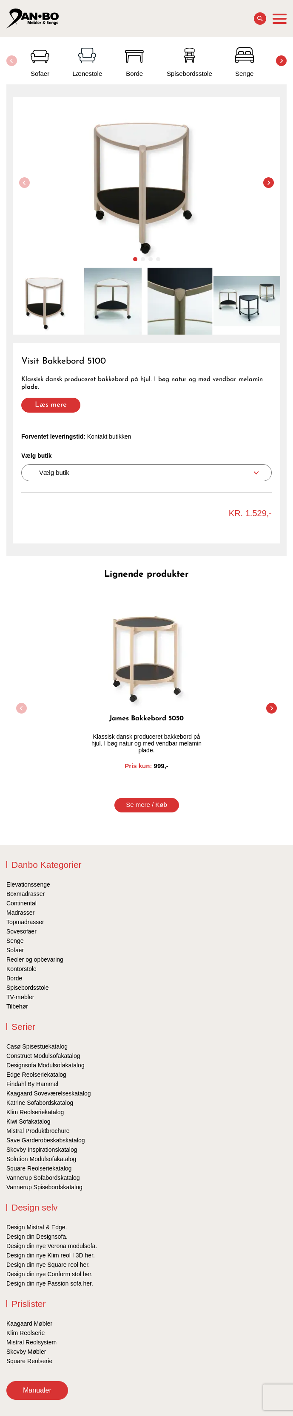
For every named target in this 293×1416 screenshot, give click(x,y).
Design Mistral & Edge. (36, 1227)
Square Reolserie (29, 1361)
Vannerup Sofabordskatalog (43, 1177)
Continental (21, 903)
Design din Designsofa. (37, 1236)
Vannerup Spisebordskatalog (44, 1187)
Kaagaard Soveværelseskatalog (48, 1093)
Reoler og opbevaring (34, 959)
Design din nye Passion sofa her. (49, 1283)
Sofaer (15, 950)
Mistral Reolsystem (31, 1342)
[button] (281, 60)
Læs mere (51, 404)
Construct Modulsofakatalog (43, 1055)
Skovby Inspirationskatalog (41, 1149)
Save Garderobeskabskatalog (45, 1140)
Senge (14, 940)
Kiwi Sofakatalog (28, 1121)
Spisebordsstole (27, 987)
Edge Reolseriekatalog (36, 1074)
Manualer (37, 1390)
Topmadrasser (25, 922)
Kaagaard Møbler (29, 1323)
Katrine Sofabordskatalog (39, 1102)
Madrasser (20, 912)
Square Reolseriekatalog (38, 1168)
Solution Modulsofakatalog (41, 1159)
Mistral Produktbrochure (38, 1130)
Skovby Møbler (26, 1351)
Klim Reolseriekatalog (35, 1112)
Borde (14, 978)
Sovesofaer (21, 931)
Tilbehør (17, 1006)
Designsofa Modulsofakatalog (45, 1065)
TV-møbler (20, 997)
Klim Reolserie (25, 1332)
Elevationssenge (28, 884)
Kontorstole (21, 968)
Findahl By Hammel (32, 1084)
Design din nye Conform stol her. (49, 1274)
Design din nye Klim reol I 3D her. (50, 1255)
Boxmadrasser (25, 893)
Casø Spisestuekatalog (37, 1046)
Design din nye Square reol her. (48, 1264)
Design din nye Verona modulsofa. (51, 1246)
